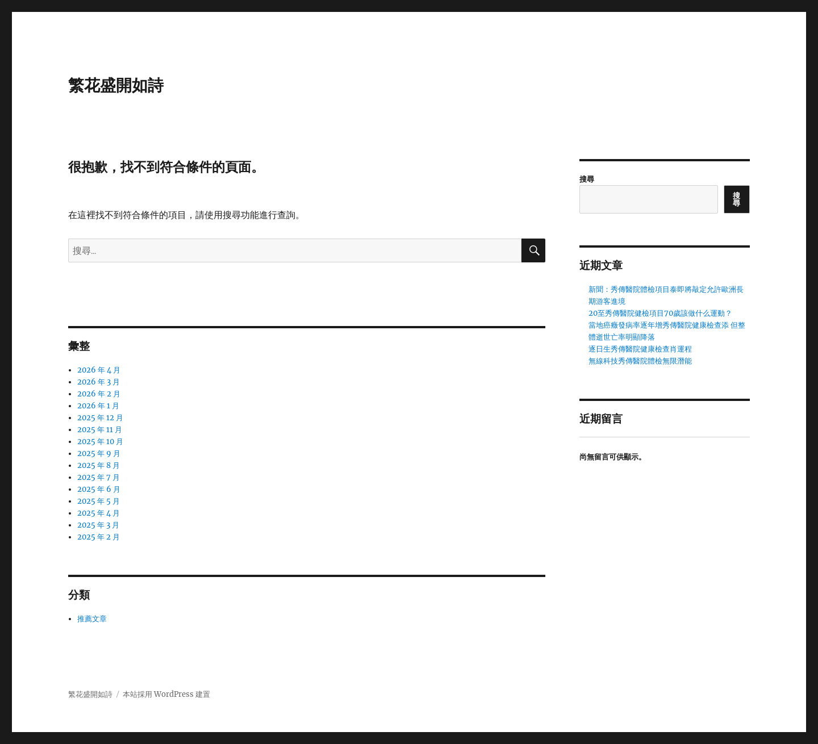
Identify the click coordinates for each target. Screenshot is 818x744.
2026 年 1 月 (98, 406)
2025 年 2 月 (98, 537)
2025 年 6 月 (98, 489)
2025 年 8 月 (98, 465)
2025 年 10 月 (100, 441)
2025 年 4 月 (98, 513)
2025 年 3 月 (98, 525)
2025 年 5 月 (98, 501)
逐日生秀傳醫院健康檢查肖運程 (640, 349)
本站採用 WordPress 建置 (166, 694)
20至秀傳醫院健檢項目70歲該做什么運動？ (660, 313)
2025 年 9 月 (98, 453)
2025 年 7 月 (98, 477)
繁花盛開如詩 (116, 85)
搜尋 (586, 179)
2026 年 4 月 (98, 370)
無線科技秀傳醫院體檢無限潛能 (640, 361)
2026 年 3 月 (98, 382)
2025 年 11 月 (99, 429)
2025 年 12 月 (100, 418)
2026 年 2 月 (98, 394)
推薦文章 (92, 619)
